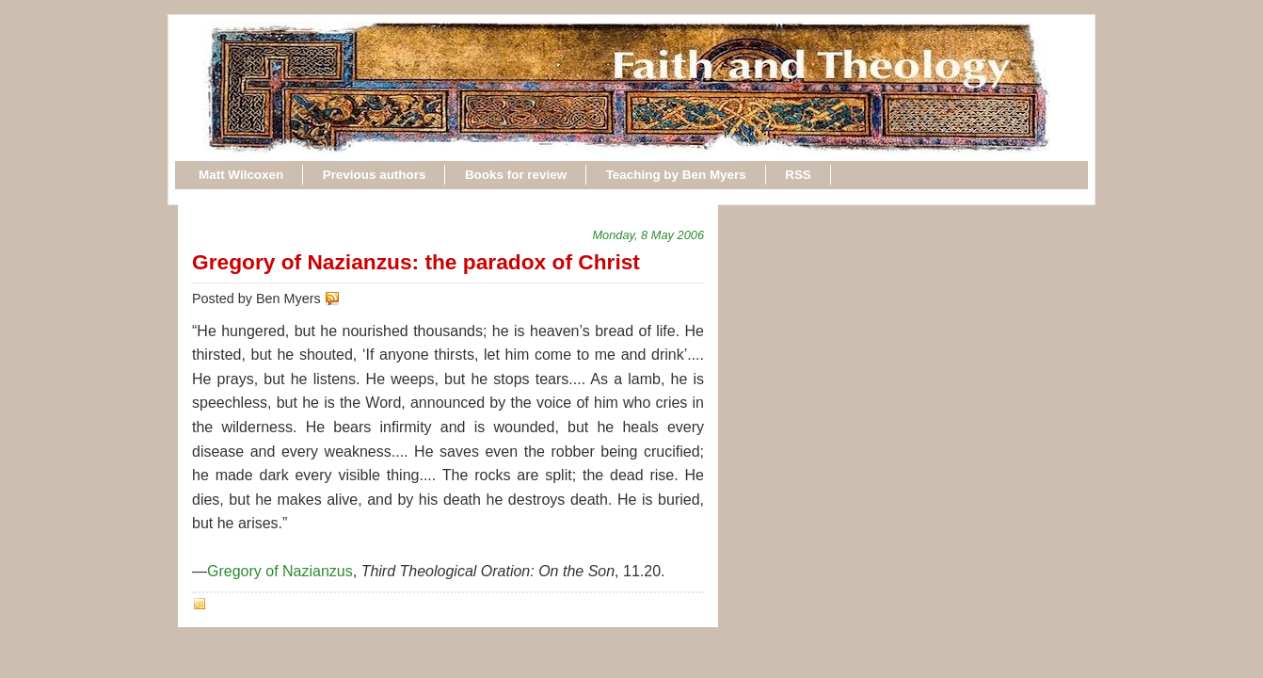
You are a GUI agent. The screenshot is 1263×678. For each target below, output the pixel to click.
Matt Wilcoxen (241, 175)
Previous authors (374, 175)
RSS (798, 175)
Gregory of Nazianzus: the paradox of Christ (416, 262)
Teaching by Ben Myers (676, 175)
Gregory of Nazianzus (280, 571)
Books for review (516, 175)
